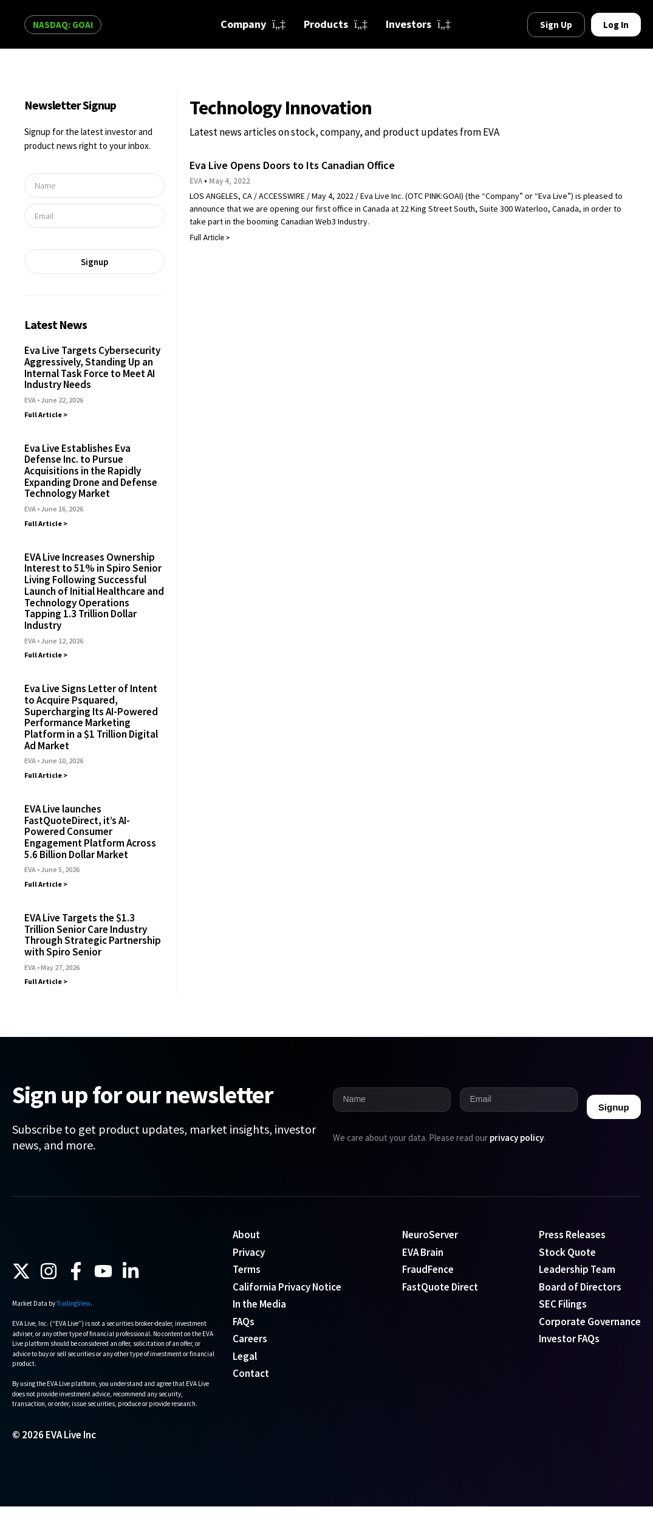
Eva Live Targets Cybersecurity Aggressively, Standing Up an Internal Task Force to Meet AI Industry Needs (92, 367)
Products (336, 24)
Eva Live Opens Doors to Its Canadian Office (292, 165)
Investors (418, 24)
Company (253, 24)
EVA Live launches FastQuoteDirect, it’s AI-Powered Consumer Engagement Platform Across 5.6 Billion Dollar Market (90, 831)
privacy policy (517, 1137)
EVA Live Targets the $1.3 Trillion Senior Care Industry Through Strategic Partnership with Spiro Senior (92, 934)
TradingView (73, 1315)
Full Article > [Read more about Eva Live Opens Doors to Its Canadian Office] (210, 238)
